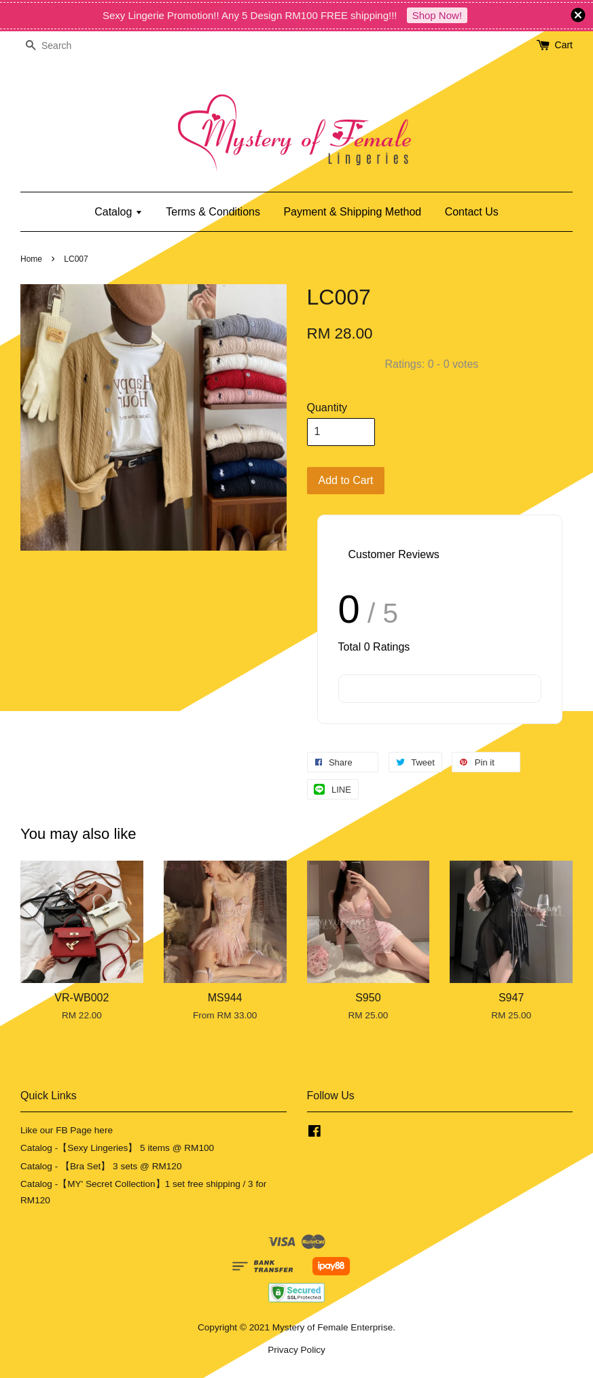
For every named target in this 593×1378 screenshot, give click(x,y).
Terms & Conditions (213, 212)
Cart (564, 44)
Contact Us (472, 212)
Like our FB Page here (66, 1130)
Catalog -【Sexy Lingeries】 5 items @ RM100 (117, 1148)
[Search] (61, 46)
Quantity (327, 407)
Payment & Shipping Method (352, 212)
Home (31, 259)
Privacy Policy (296, 1350)
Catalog (118, 212)
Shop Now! (437, 15)
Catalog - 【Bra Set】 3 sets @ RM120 (101, 1166)
